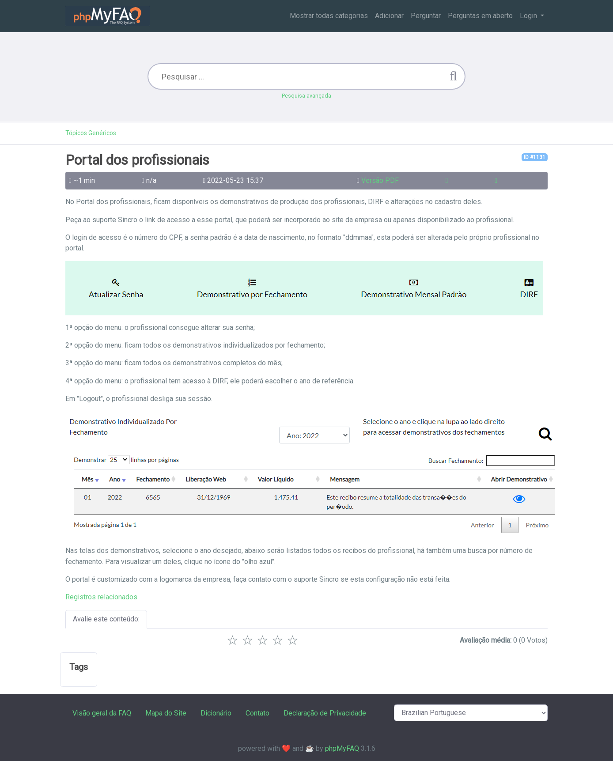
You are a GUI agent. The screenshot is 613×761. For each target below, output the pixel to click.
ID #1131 (534, 157)
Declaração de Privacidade (325, 713)
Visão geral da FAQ (101, 713)
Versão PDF (380, 180)
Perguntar (426, 15)
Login (529, 15)
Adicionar (389, 15)
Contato (257, 713)
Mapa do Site (165, 713)
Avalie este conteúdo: (106, 619)
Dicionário (216, 713)
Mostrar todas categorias (329, 15)
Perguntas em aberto (480, 15)
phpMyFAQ (342, 748)
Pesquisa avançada (306, 95)
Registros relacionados (101, 597)
